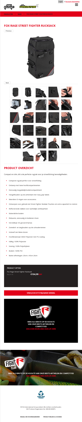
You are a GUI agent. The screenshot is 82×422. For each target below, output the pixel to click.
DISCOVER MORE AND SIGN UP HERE (41, 329)
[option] (41, 57)
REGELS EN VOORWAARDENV (30, 417)
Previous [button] (9, 31)
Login (61, 2)
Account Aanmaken (73, 2)
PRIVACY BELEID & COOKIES (52, 417)
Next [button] (7, 83)
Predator (23, 5)
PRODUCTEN (8, 14)
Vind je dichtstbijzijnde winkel (41, 293)
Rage (6, 5)
